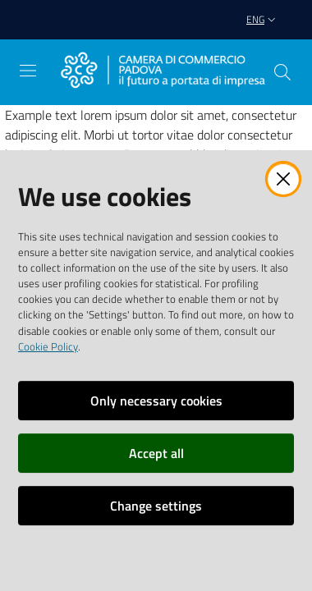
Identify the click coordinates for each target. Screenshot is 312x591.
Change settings (156, 505)
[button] (282, 72)
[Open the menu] (28, 70)
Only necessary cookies (156, 400)
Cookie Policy (48, 346)
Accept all (156, 453)
